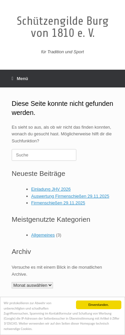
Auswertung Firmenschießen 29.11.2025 (70, 196)
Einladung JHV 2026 (51, 189)
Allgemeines (43, 235)
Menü (20, 78)
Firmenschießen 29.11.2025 (58, 202)
